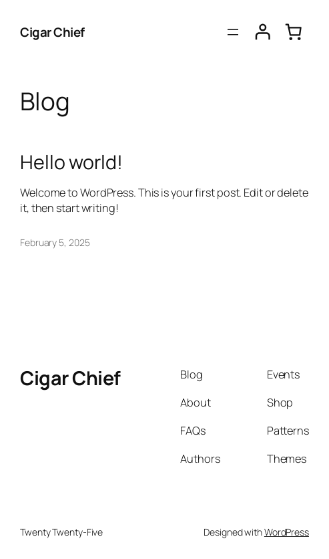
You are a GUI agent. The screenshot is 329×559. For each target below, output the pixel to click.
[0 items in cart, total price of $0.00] (293, 32)
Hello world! (71, 162)
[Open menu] (233, 32)
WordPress (286, 532)
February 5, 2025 (54, 242)
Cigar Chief (52, 32)
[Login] (263, 32)
